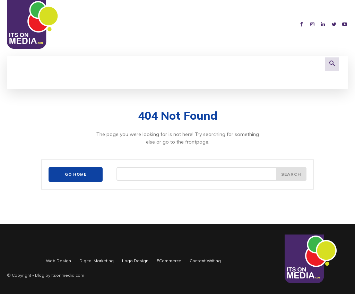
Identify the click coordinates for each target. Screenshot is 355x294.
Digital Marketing (96, 259)
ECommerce (169, 259)
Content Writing (205, 259)
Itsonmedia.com (67, 273)
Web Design (58, 259)
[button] (332, 64)
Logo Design (135, 259)
